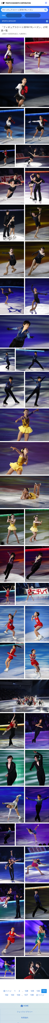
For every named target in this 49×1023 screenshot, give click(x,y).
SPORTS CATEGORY (25, 21)
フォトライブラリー (25, 1012)
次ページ (40, 995)
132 (6, 995)
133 (12, 995)
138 (32, 995)
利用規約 (24, 1018)
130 (38, 991)
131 (44, 991)
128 (26, 991)
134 (18, 995)
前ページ (7, 991)
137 (26, 995)
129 (32, 991)
